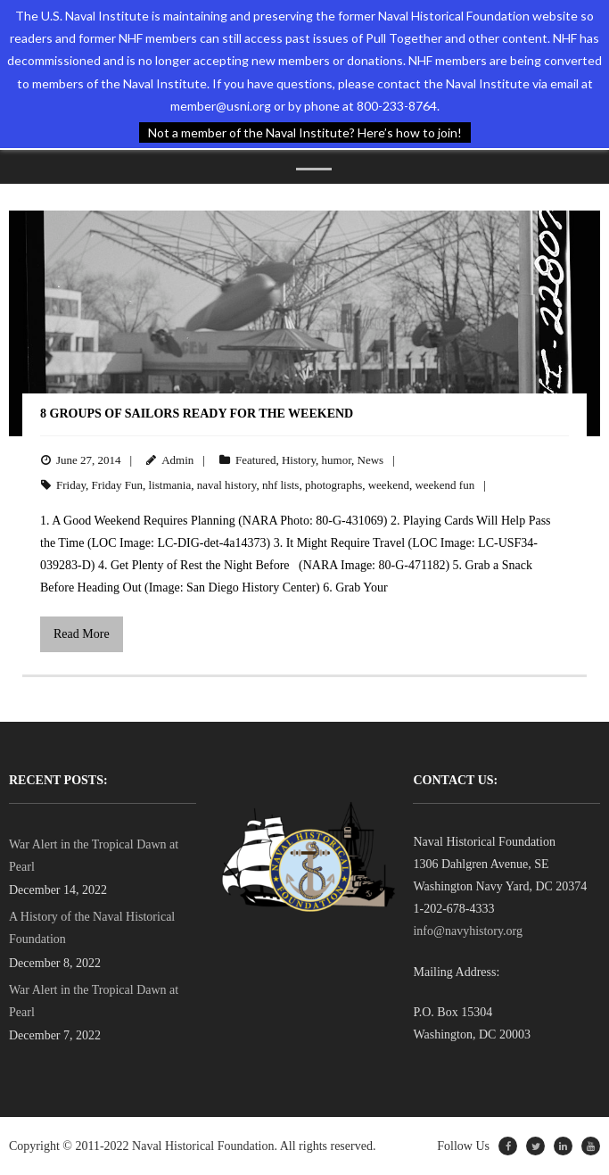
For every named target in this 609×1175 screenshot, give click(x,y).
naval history (227, 485)
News (371, 460)
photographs (333, 485)
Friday (71, 485)
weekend (388, 485)
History (299, 460)
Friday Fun (117, 485)
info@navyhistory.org (468, 931)
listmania (170, 485)
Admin (177, 460)
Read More (81, 634)
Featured (255, 460)
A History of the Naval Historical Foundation (92, 928)
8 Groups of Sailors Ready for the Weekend (196, 413)
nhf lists (281, 485)
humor (336, 460)
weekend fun (444, 485)
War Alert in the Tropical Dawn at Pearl (93, 855)
